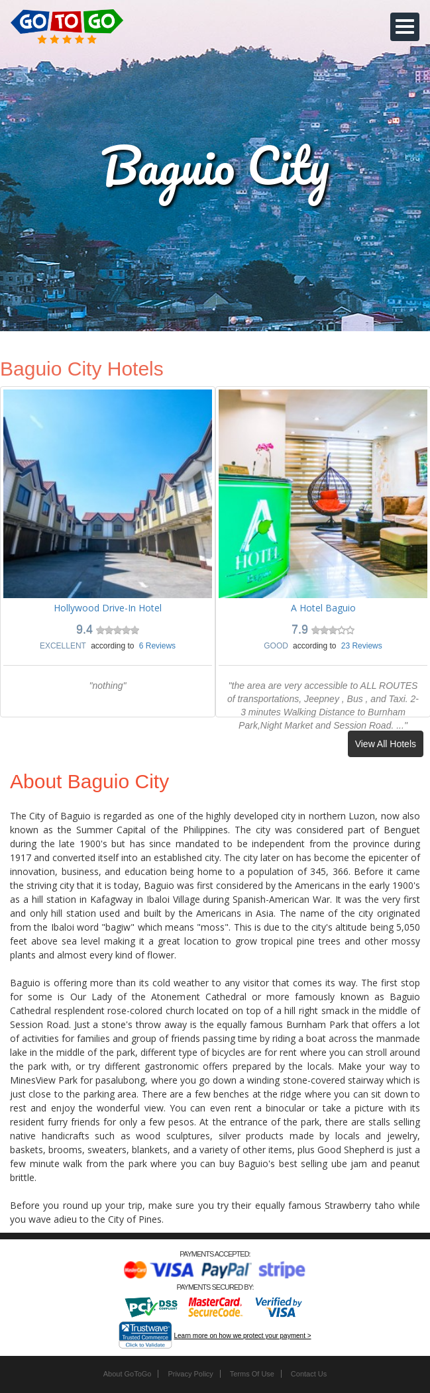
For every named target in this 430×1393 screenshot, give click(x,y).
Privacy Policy (190, 1374)
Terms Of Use (252, 1374)
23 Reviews (361, 645)
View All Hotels (385, 744)
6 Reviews (157, 645)
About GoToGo (127, 1374)
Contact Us (309, 1374)
